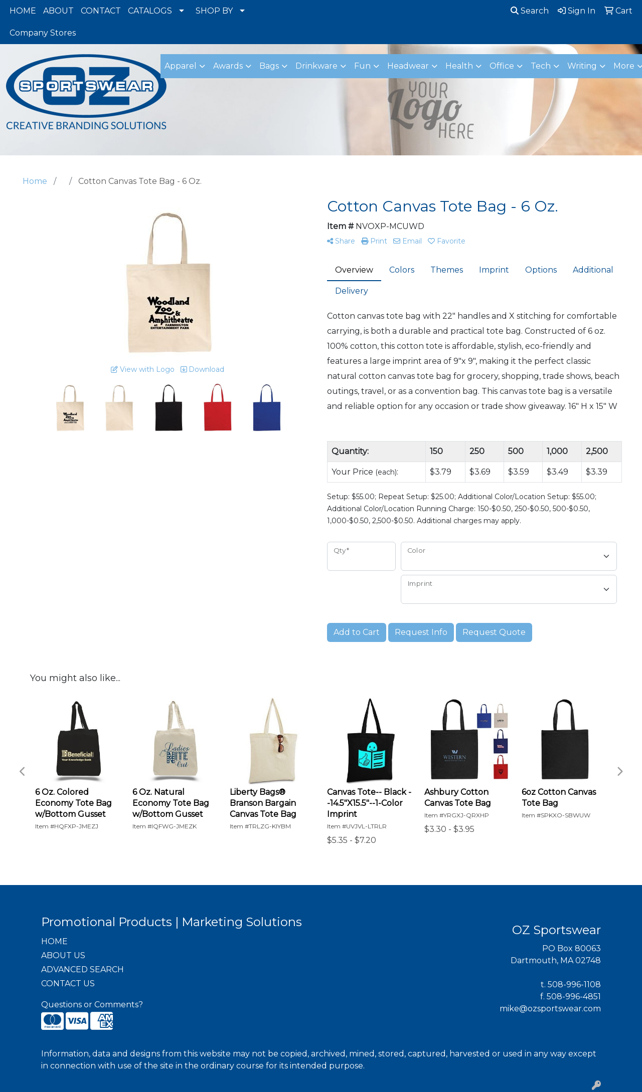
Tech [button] (541, 66)
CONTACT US (68, 983)
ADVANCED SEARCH (82, 969)
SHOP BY (214, 11)
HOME (23, 11)
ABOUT (58, 11)
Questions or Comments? (92, 1004)
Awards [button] (228, 66)
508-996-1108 (574, 984)
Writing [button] (582, 66)
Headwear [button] (408, 66)
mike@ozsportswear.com (550, 1008)
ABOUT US (63, 955)
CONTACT (101, 11)
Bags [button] (269, 66)
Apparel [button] (181, 66)
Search (530, 11)
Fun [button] (362, 66)
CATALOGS (150, 11)
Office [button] (502, 66)
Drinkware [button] (316, 66)
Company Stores (43, 33)
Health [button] (459, 66)
